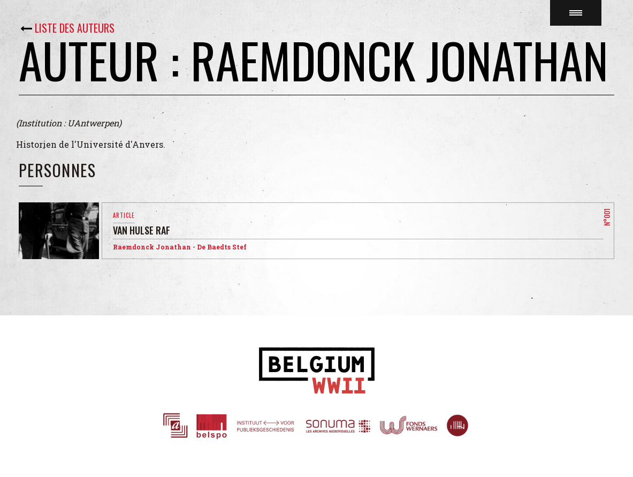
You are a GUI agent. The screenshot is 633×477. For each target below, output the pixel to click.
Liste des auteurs (75, 28)
